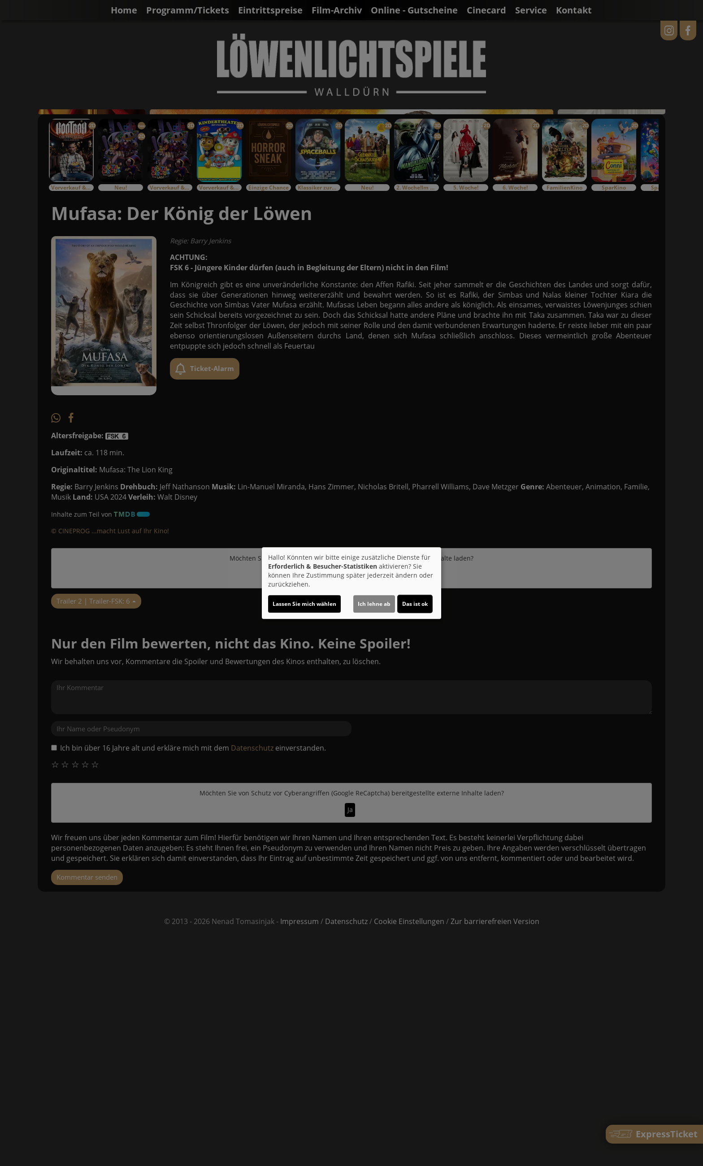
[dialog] (351, 583)
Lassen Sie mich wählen (304, 604)
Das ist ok (415, 604)
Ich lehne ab (374, 604)
